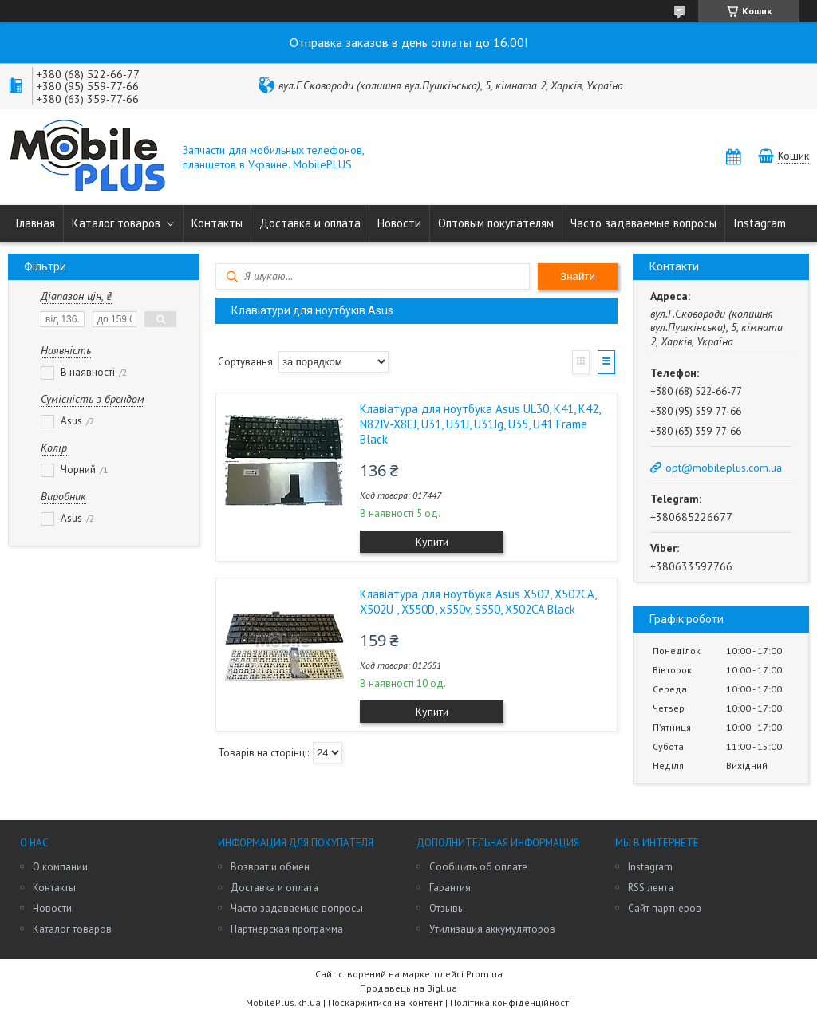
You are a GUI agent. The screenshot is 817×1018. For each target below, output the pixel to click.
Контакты (217, 223)
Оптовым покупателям (496, 223)
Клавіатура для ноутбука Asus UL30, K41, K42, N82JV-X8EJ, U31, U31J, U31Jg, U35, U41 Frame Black (480, 424)
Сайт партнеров (664, 908)
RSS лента (650, 887)
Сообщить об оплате (478, 867)
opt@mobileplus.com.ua (723, 467)
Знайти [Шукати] (577, 276)
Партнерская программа (287, 929)
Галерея (581, 362)
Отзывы (447, 908)
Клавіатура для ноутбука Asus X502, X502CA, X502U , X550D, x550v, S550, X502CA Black (478, 601)
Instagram (759, 223)
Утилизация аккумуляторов (492, 929)
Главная (35, 223)
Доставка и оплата (310, 223)
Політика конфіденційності (510, 1002)
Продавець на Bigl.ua (408, 988)
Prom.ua (484, 974)
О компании (60, 867)
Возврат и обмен (270, 867)
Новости (399, 223)
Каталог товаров (116, 223)
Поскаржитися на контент (385, 1002)
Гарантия (450, 887)
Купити (432, 542)
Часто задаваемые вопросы (643, 223)
